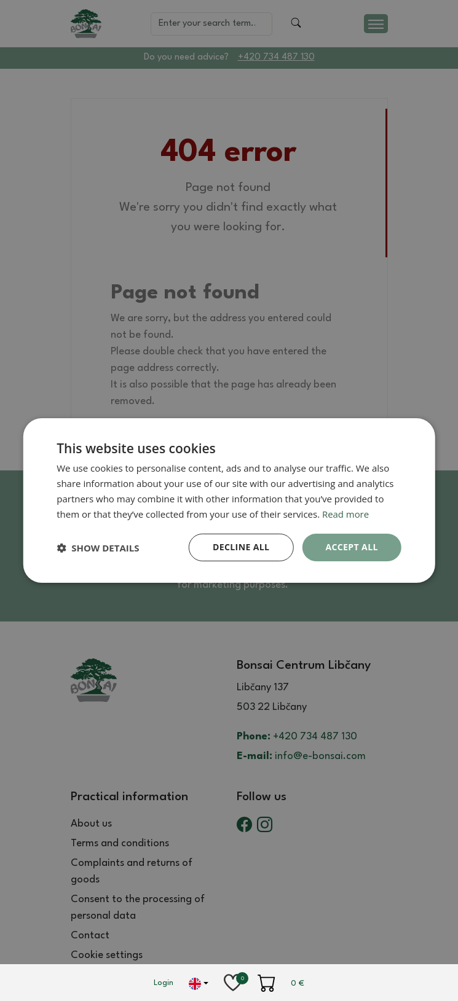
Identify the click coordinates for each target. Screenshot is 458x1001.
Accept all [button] (351, 547)
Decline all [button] (241, 547)
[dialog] (229, 500)
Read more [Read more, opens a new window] (345, 514)
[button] (98, 548)
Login (163, 983)
